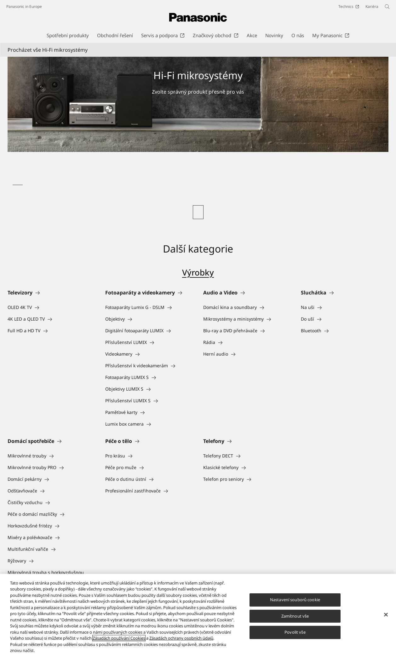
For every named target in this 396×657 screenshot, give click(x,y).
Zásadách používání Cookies (119, 638)
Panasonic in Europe (24, 6)
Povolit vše (294, 632)
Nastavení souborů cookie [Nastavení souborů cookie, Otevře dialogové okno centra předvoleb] (295, 599)
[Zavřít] (386, 614)
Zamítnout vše (295, 616)
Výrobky (198, 272)
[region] (198, 615)
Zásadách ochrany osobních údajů (181, 638)
